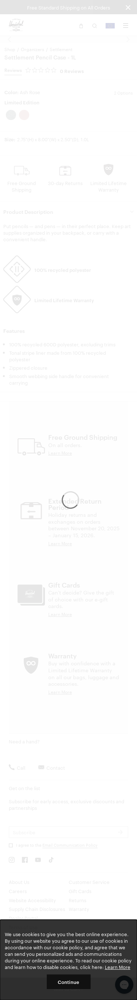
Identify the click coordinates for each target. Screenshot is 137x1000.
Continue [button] (68, 981)
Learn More (117, 967)
